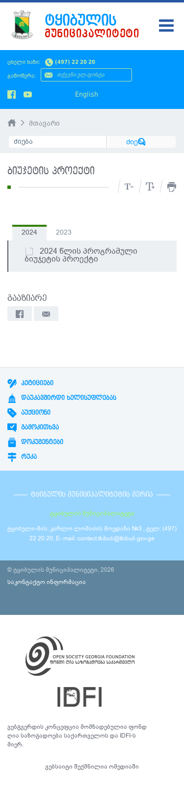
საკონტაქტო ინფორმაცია (46, 582)
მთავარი (44, 123)
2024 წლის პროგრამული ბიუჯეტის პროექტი (81, 255)
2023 (64, 232)
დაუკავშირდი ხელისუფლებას (61, 398)
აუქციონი (29, 412)
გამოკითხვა (33, 427)
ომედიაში (124, 766)
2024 (29, 232)
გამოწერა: (21, 76)
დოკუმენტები (35, 442)
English (86, 94)
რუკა (22, 456)
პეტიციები (30, 383)
